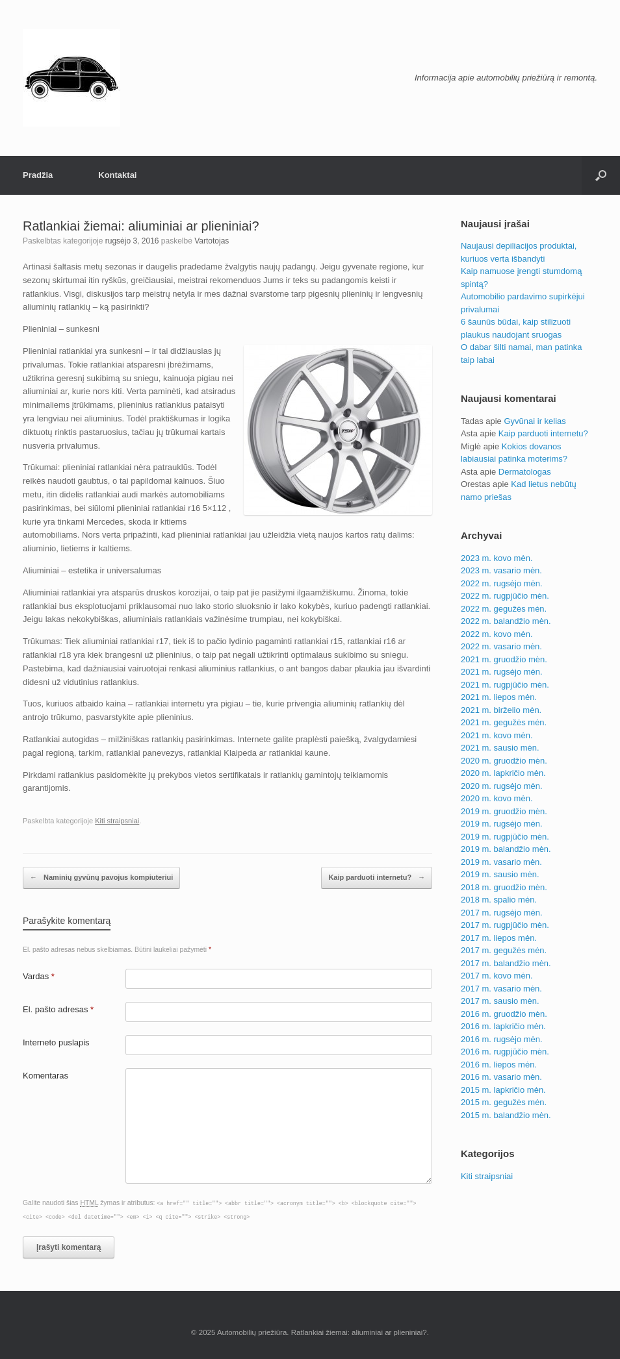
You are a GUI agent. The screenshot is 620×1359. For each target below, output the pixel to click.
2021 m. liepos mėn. (499, 697)
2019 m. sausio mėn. (500, 874)
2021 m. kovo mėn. (497, 735)
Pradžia (38, 175)
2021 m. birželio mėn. (501, 710)
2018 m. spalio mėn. (499, 899)
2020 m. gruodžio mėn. (504, 761)
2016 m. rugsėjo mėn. (502, 1039)
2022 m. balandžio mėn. (506, 621)
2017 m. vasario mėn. (501, 988)
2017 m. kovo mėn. (497, 975)
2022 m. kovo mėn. (497, 634)
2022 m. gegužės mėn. (504, 609)
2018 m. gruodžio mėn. (504, 887)
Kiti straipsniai (117, 821)
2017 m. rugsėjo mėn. (502, 912)
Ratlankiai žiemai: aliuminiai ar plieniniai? (141, 226)
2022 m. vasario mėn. (501, 646)
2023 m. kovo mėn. (497, 558)
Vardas (39, 976)
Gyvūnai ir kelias (534, 421)
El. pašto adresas (58, 1009)
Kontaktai (117, 175)
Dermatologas (524, 472)
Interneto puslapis (56, 1042)
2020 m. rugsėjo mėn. (502, 786)
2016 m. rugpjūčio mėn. (505, 1051)
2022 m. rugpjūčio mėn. (505, 596)
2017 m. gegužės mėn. (504, 950)
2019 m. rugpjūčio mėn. (505, 837)
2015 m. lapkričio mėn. (503, 1090)
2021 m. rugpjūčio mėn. (505, 685)
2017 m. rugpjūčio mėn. (505, 925)
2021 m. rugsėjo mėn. (502, 672)
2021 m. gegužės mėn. (504, 722)
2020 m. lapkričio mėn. (503, 773)
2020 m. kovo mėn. (497, 798)
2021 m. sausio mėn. (500, 748)
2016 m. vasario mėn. (501, 1077)
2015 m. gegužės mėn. (504, 1102)
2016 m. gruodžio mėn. (504, 1014)
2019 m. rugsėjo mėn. (502, 824)
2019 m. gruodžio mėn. (504, 811)
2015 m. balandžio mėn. (506, 1115)
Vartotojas (211, 240)
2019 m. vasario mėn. (501, 862)
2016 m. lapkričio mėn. (503, 1026)
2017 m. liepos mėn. (499, 938)
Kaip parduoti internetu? (376, 877)
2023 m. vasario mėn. (501, 570)
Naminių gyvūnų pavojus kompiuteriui (101, 877)
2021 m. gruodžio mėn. (504, 659)
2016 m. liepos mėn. (499, 1064)
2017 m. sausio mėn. (500, 1001)
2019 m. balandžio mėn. (506, 849)
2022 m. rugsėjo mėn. (502, 583)
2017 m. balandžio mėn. (506, 963)
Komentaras (45, 1075)
